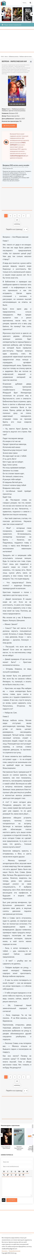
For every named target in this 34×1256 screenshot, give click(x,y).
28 (17, 220)
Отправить (11, 1200)
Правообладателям (14, 1251)
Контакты (5, 1251)
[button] (4, 1171)
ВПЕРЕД (17, 224)
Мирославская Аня (13, 116)
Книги (8, 109)
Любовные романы (18, 109)
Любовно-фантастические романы (13, 110)
